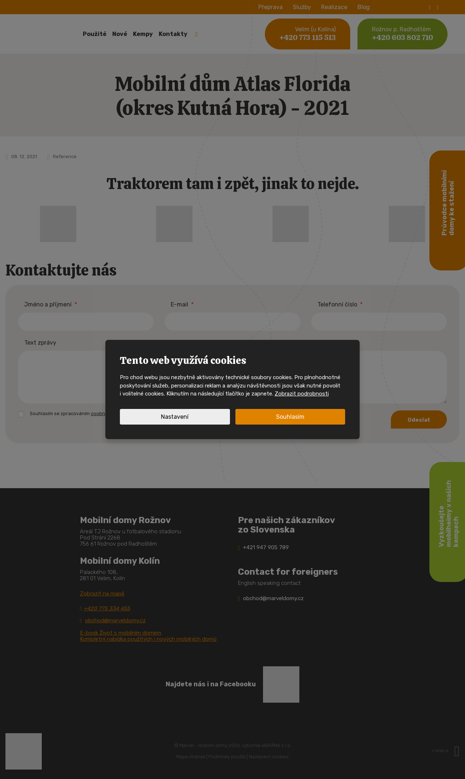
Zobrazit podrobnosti (302, 393)
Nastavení (175, 416)
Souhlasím (290, 416)
